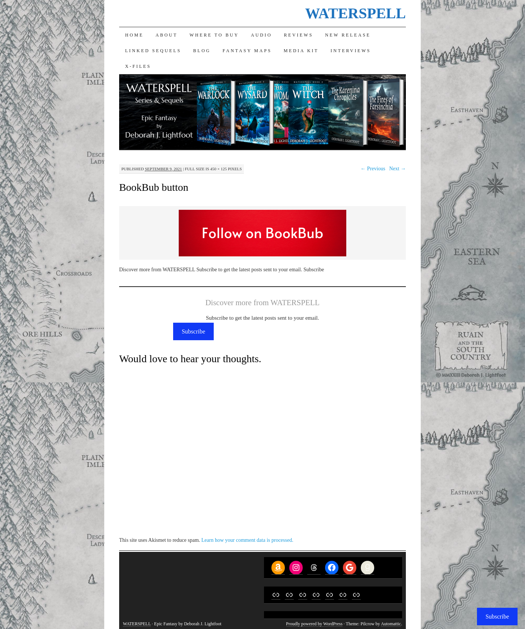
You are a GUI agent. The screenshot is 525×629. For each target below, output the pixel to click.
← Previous (372, 168)
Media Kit (301, 50)
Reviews (298, 35)
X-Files (138, 66)
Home (134, 35)
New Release (347, 35)
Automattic (391, 623)
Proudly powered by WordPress (314, 623)
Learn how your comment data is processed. (247, 540)
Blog (202, 50)
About (167, 35)
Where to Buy (214, 35)
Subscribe (193, 331)
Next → (397, 168)
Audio (261, 35)
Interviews (351, 50)
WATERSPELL (355, 13)
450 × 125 (218, 169)
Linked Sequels (153, 50)
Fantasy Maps (247, 50)
